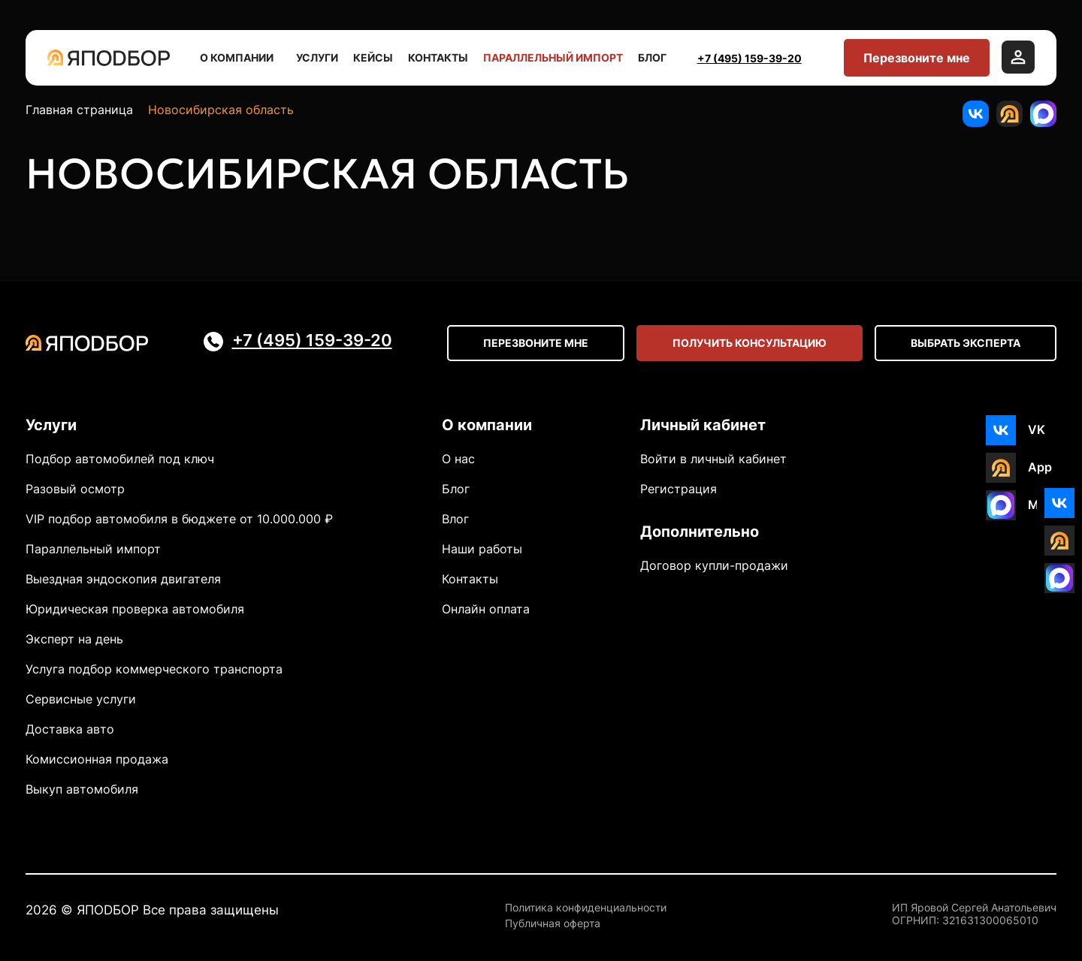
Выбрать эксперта (965, 342)
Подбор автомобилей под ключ (120, 458)
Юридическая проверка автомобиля (135, 608)
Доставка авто (70, 729)
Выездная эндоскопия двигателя (123, 578)
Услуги (317, 57)
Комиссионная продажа (97, 759)
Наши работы (482, 548)
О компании (240, 57)
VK (1036, 429)
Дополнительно (699, 532)
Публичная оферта (552, 923)
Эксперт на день (74, 638)
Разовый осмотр (75, 488)
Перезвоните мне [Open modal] (535, 342)
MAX (1042, 504)
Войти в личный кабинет (713, 458)
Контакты (438, 57)
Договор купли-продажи (714, 565)
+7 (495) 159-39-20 (749, 58)
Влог (455, 518)
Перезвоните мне (916, 57)
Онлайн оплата (486, 608)
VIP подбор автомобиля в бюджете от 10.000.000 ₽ (179, 518)
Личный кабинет (703, 425)
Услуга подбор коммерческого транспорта (154, 668)
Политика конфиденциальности (585, 908)
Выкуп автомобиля (82, 789)
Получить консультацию (749, 342)
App (1040, 466)
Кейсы (373, 57)
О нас (458, 458)
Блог (652, 57)
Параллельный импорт (553, 57)
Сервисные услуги (81, 698)
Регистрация (678, 488)
